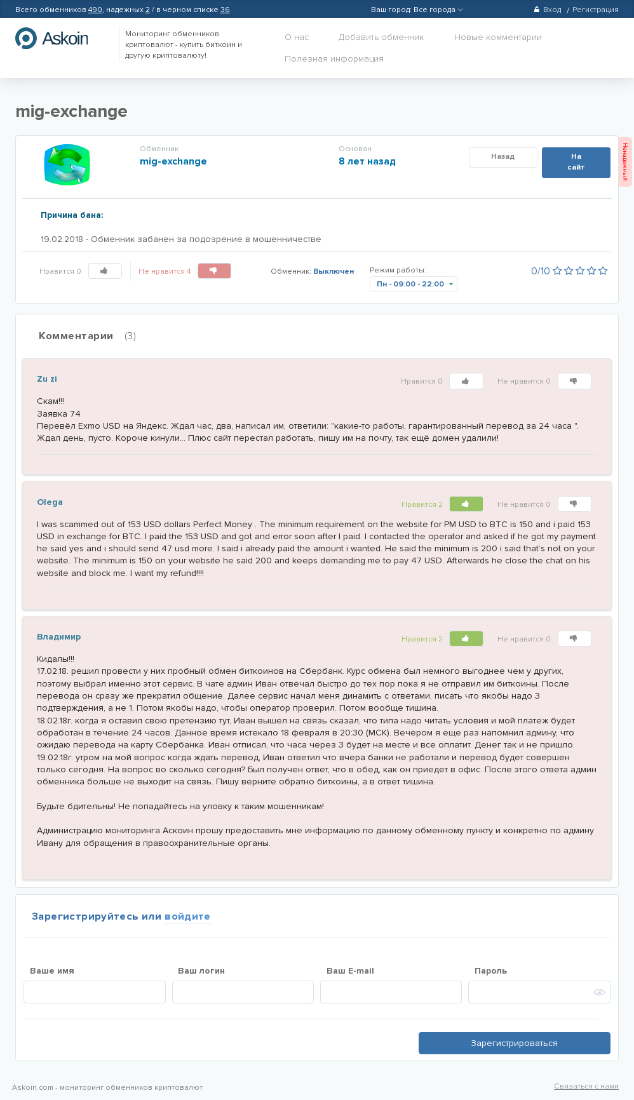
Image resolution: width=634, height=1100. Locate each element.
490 (95, 10)
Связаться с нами (586, 1086)
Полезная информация (334, 58)
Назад (503, 156)
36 (225, 10)
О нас (297, 37)
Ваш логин (201, 970)
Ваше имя (52, 970)
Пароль (491, 970)
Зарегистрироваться (514, 1043)
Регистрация (595, 10)
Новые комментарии (498, 37)
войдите (188, 916)
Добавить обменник (381, 37)
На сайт (576, 162)
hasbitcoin (61, 38)
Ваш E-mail (350, 970)
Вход (547, 10)
